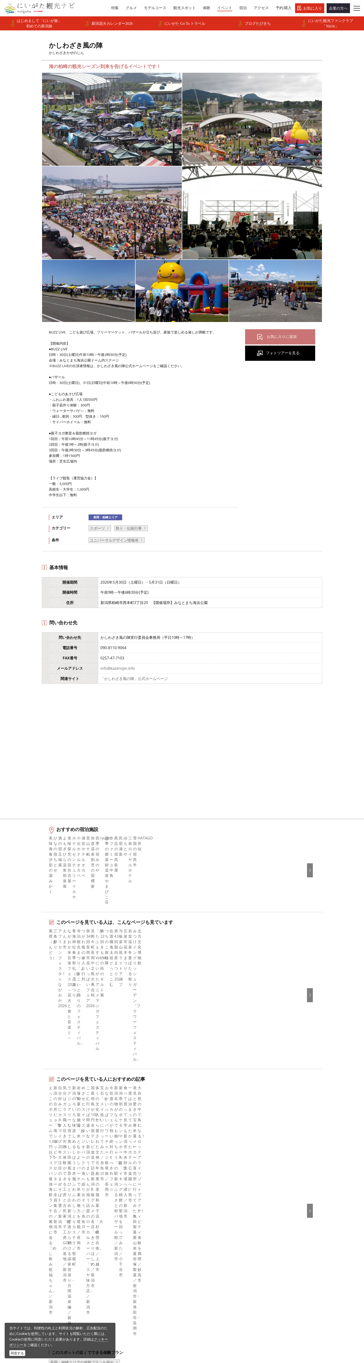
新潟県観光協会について (129, 1219)
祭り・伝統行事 (129, 528)
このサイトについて (125, 1212)
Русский (274, 1225)
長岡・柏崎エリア (105, 517)
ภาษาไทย (275, 1231)
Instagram (196, 1212)
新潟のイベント (54, 1165)
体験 (32, 1231)
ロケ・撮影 (192, 1331)
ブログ (193, 1219)
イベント (36, 1237)
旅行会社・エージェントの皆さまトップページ (143, 1203)
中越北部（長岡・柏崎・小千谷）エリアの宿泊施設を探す (98, 1102)
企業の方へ (338, 8)
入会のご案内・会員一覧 (129, 1225)
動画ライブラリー (123, 1250)
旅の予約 (36, 1244)
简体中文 (274, 1212)
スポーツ (97, 528)
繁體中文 (274, 1219)
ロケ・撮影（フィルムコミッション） (140, 1288)
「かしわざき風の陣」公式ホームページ (134, 678)
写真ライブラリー (198, 1318)
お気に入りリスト (44, 1257)
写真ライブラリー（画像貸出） (134, 1244)
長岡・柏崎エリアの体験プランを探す (82, 1071)
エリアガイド (40, 1206)
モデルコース (40, 1219)
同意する (17, 1353)
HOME (31, 1165)
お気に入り (312, 8)
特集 (32, 1199)
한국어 (272, 1206)
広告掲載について (123, 1231)
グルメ (34, 1212)
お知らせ (36, 1263)
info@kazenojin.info (117, 668)
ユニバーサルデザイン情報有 (114, 540)
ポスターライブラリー (127, 1263)
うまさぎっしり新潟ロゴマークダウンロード (143, 1279)
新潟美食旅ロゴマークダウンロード (138, 1269)
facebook (196, 1199)
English (273, 1199)
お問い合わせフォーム (288, 1331)
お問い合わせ (278, 1259)
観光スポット (40, 1225)
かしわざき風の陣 (84, 1165)
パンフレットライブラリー (130, 1257)
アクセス (36, 1250)
